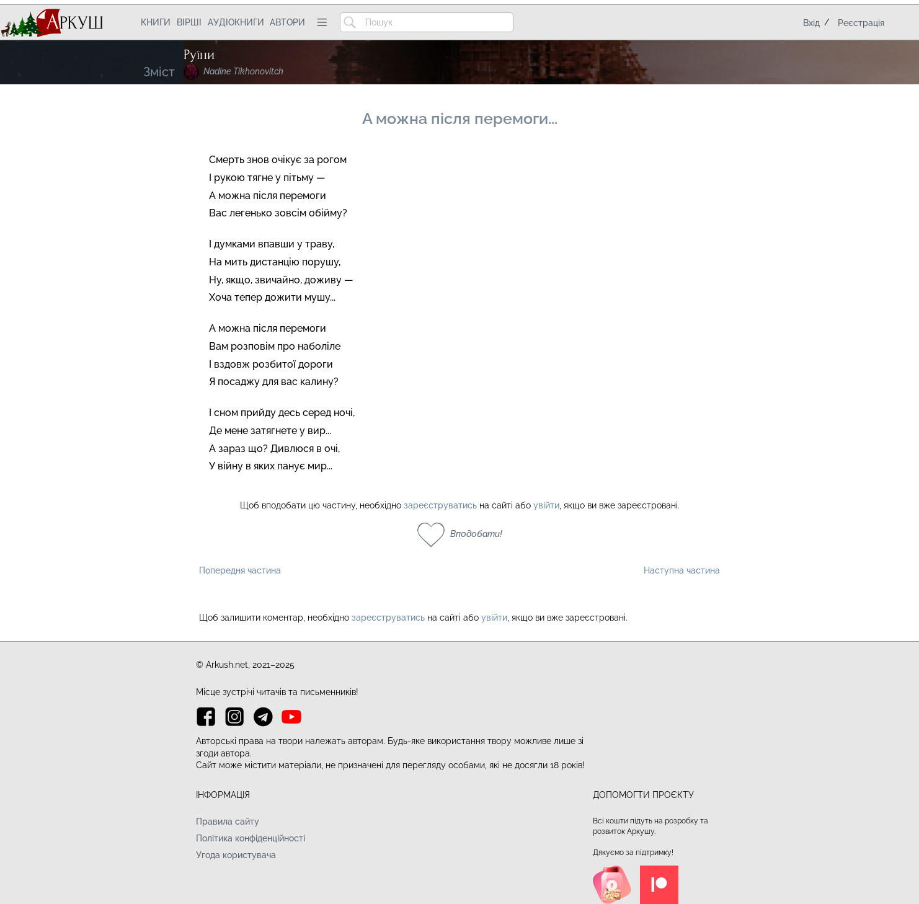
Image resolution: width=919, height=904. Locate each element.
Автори (287, 22)
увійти (546, 505)
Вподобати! (476, 534)
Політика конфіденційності (250, 838)
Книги (156, 22)
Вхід (811, 23)
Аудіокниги (236, 22)
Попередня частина (240, 570)
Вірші (189, 22)
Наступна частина (682, 570)
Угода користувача (236, 855)
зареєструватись (440, 505)
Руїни (199, 55)
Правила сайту (227, 821)
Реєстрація (861, 23)
